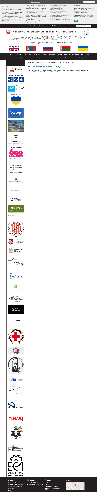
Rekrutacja (52, 54)
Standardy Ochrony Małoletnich (19, 58)
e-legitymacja (39, 58)
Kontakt (60, 54)
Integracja (67, 54)
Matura (45, 54)
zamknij (76, 20)
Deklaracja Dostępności (52, 489)
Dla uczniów (37, 54)
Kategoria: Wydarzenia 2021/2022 (46, 62)
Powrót (11, 62)
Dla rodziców (27, 54)
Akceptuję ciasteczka (89, 1)
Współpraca (75, 54)
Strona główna (33, 25)
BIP (47, 483)
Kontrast (56, 25)
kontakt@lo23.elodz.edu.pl (35, 484)
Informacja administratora (66, 25)
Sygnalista (68, 58)
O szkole (19, 54)
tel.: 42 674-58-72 (32, 483)
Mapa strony (41, 25)
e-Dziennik (49, 484)
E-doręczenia (82, 58)
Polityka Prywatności (52, 486)
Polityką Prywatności (35, 1)
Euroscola (54, 58)
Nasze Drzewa (85, 54)
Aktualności (11, 54)
